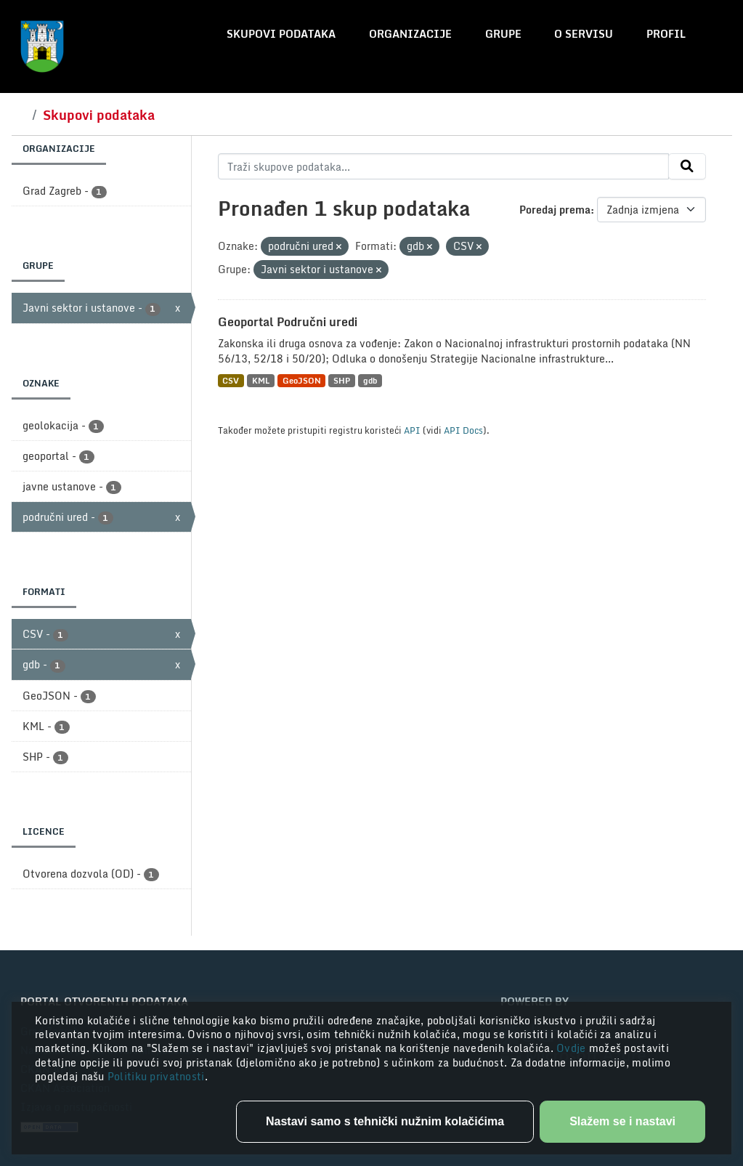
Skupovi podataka (281, 33)
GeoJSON (302, 380)
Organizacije (410, 33)
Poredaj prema (554, 209)
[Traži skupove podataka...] (443, 166)
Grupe (503, 33)
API (412, 430)
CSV (230, 380)
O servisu (583, 33)
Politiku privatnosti (156, 1076)
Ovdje (572, 1048)
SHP (341, 380)
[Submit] (687, 166)
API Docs (463, 430)
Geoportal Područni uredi (287, 321)
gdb (370, 380)
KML (260, 380)
